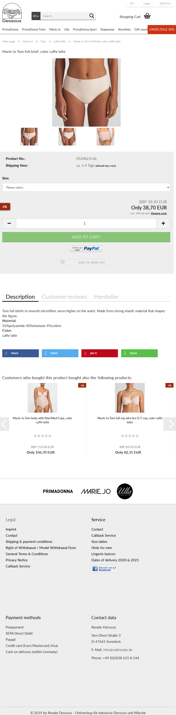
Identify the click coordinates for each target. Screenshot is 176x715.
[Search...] (36, 16)
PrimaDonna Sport (85, 29)
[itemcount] (86, 223)
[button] (132, 3)
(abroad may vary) (106, 165)
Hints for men (101, 548)
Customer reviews (64, 296)
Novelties (124, 29)
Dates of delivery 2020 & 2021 (115, 560)
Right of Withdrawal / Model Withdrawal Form (41, 548)
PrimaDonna (10, 29)
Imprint (11, 529)
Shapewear (107, 29)
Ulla (66, 29)
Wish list (164, 3)
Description (20, 296)
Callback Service (18, 566)
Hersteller (106, 296)
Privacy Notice (17, 560)
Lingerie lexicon (103, 554)
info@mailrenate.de (117, 650)
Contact (11, 535)
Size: (5, 178)
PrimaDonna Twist (34, 29)
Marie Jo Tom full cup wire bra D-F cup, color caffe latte (130, 420)
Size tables (99, 541)
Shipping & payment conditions (29, 541)
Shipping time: (17, 165)
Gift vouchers (143, 29)
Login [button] (146, 3)
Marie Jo (55, 29)
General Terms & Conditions (27, 554)
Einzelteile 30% (161, 29)
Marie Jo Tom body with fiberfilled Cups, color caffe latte (42, 420)
